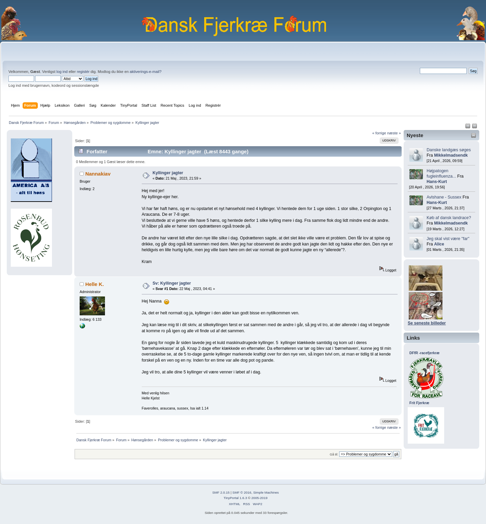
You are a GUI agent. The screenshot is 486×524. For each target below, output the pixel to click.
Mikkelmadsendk (451, 155)
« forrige (379, 133)
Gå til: (334, 454)
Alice (439, 244)
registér (83, 72)
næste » (394, 133)
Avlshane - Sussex (444, 197)
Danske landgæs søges (449, 150)
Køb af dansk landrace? (449, 217)
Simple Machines (266, 492)
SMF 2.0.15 (221, 492)
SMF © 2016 (242, 492)
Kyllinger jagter (168, 173)
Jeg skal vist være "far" (448, 238)
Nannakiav (98, 174)
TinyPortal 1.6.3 (235, 498)
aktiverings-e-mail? (145, 72)
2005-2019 (259, 498)
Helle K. (94, 284)
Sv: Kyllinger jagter (172, 283)
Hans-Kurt (437, 181)
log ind (62, 72)
